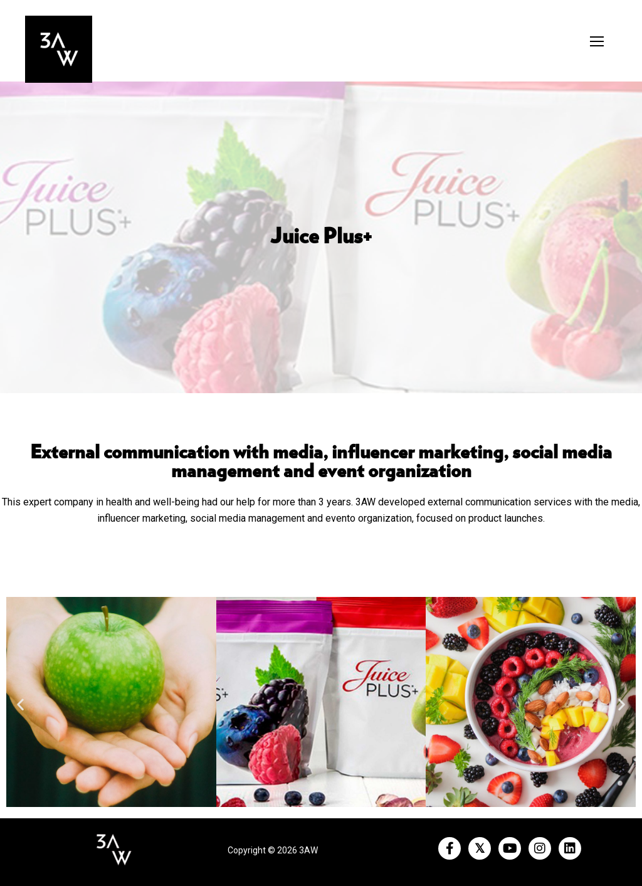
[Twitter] (479, 848)
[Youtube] (509, 848)
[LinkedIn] (570, 848)
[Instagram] (540, 848)
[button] (20, 704)
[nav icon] (597, 41)
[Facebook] (449, 848)
